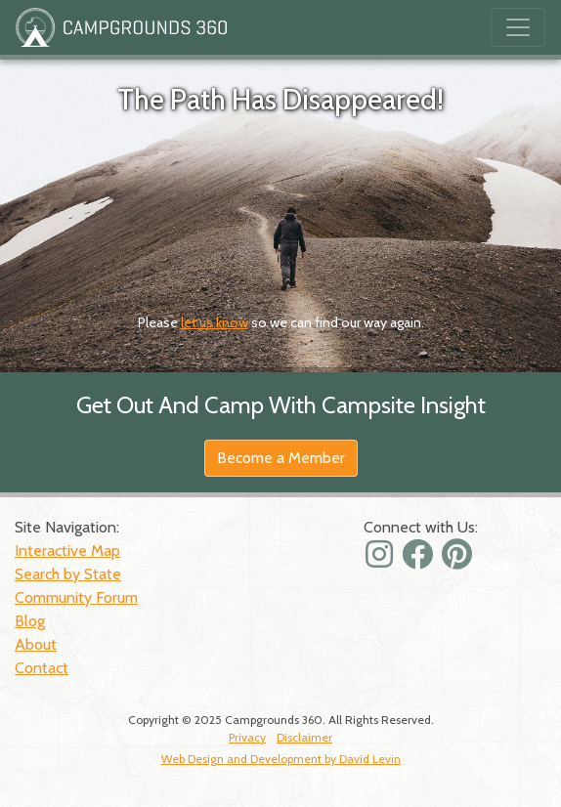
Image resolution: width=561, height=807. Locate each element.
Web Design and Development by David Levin (281, 758)
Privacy (247, 737)
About (36, 644)
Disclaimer (304, 737)
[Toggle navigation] (518, 27)
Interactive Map (67, 550)
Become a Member (281, 457)
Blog (30, 621)
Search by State (68, 574)
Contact (41, 667)
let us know (214, 322)
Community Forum (76, 597)
